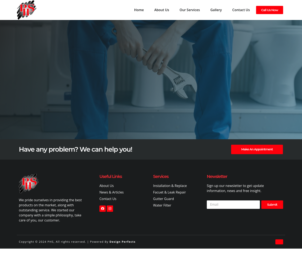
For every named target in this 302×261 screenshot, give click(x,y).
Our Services (190, 10)
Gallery (216, 10)
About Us (161, 10)
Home (139, 10)
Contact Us (241, 10)
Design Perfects (122, 242)
